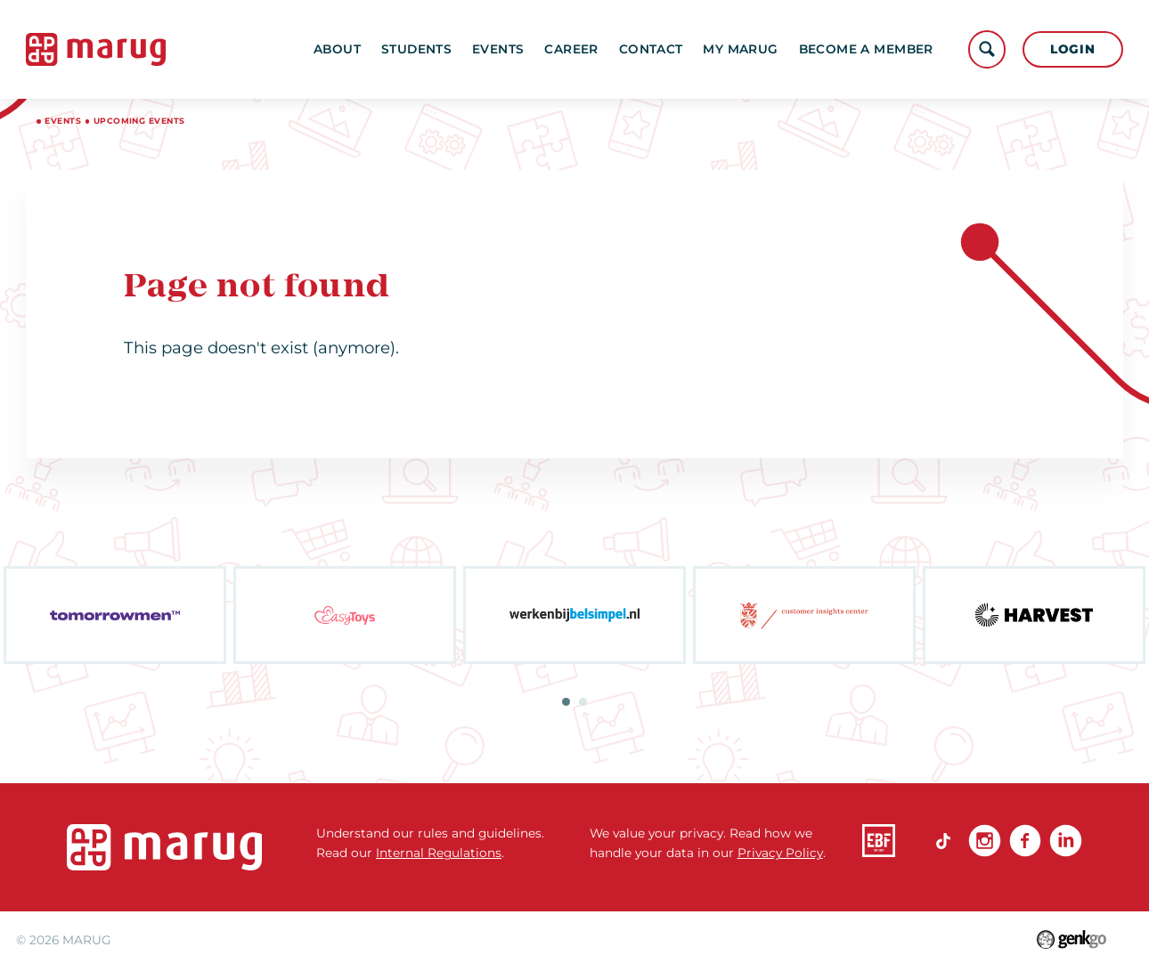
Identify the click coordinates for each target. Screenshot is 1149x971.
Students (416, 49)
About (337, 49)
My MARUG (740, 49)
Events (498, 49)
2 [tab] (583, 702)
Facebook (1025, 840)
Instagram (984, 840)
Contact (651, 49)
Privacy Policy (780, 853)
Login (1072, 49)
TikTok (943, 840)
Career (571, 49)
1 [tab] (566, 702)
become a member (866, 49)
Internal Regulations (438, 853)
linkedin (1065, 840)
